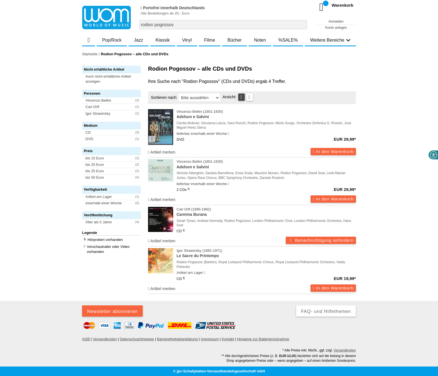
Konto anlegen (336, 28)
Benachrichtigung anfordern (321, 240)
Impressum (210, 339)
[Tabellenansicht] (241, 97)
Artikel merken (161, 152)
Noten (260, 40)
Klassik (163, 40)
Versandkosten (105, 339)
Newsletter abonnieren (112, 311)
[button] (113, 79)
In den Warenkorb (333, 151)
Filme (209, 40)
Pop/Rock (112, 40)
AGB (86, 339)
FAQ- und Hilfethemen (326, 311)
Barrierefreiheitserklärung (177, 339)
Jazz (138, 40)
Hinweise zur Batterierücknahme (263, 339)
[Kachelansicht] (249, 97)
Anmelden (336, 21)
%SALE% (288, 40)
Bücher (234, 40)
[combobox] (223, 24)
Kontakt (228, 339)
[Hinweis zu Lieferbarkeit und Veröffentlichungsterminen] (228, 133)
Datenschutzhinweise (137, 339)
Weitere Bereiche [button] (330, 40)
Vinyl (187, 40)
